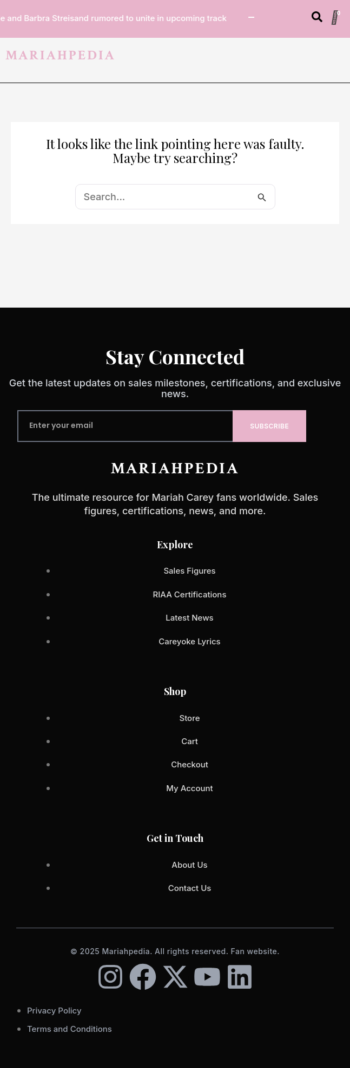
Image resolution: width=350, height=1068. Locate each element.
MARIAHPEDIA (60, 55)
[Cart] (335, 17)
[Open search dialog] (317, 19)
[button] (340, 60)
